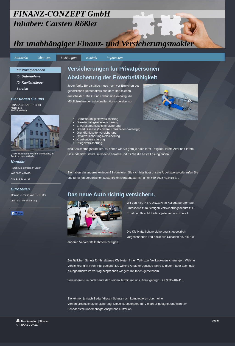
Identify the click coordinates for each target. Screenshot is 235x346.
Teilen (17, 213)
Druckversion (27, 321)
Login (215, 320)
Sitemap (44, 321)
